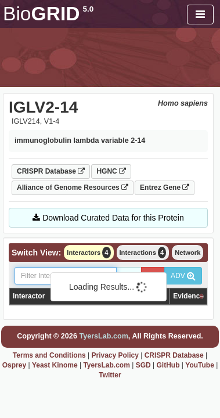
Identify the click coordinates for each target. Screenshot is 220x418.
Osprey (14, 365)
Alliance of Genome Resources (72, 187)
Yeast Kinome (55, 365)
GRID (48, 13)
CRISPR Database (51, 171)
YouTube (199, 365)
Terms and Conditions (49, 355)
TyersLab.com (103, 336)
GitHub (167, 365)
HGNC (111, 171)
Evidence (188, 296)
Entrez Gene (164, 187)
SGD (143, 365)
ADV (183, 276)
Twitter (110, 375)
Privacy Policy (114, 355)
